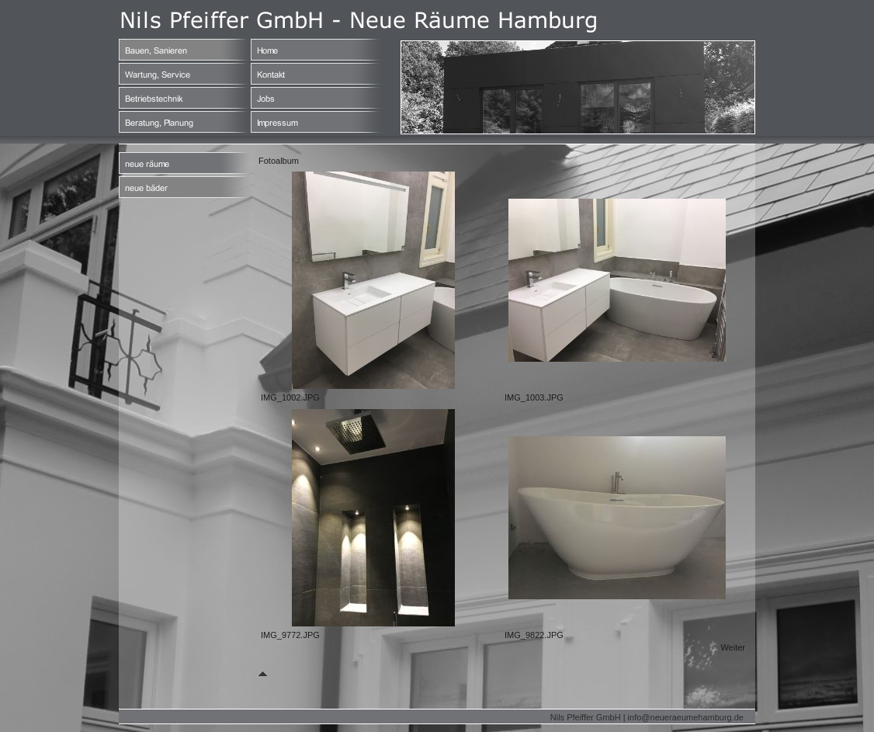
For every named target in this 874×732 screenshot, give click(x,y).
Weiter (732, 647)
